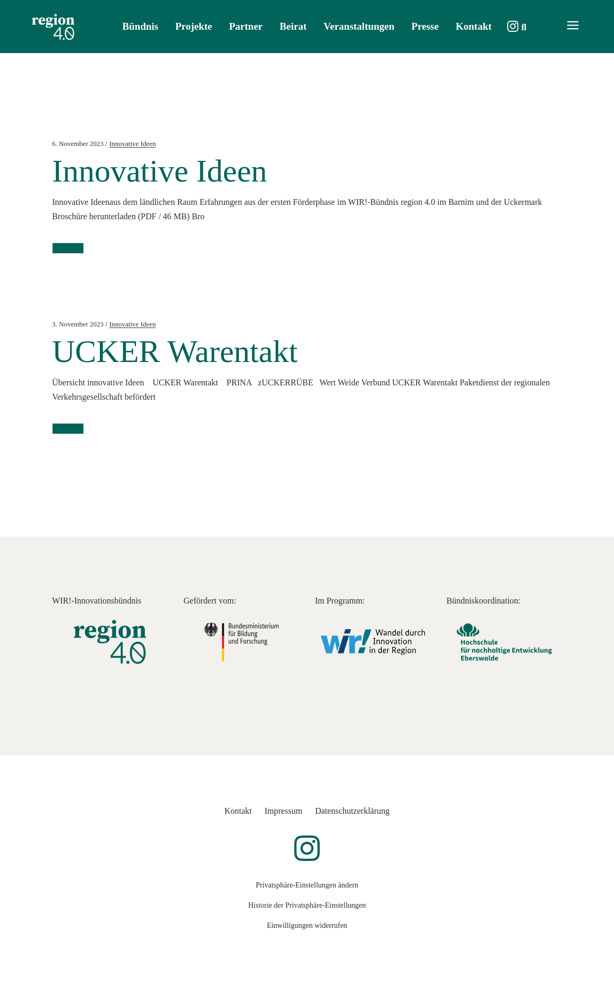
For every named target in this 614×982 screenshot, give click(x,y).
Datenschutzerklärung (352, 810)
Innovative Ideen (132, 144)
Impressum (283, 810)
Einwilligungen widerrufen (307, 925)
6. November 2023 (78, 144)
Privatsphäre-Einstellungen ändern (306, 885)
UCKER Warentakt (174, 351)
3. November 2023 (78, 324)
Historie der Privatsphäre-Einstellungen (307, 905)
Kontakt (238, 810)
